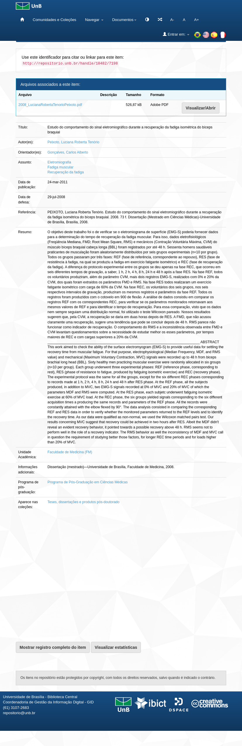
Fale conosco (207, 739)
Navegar (94, 20)
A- (172, 20)
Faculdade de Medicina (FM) (70, 452)
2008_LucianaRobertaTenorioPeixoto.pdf (50, 105)
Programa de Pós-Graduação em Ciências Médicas (88, 482)
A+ (196, 20)
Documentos (124, 20)
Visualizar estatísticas (116, 647)
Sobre (232, 739)
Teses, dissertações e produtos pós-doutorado (84, 502)
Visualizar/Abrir (200, 108)
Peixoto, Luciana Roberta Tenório (73, 142)
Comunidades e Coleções (54, 20)
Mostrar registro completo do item (53, 647)
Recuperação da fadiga (66, 172)
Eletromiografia (59, 162)
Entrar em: (176, 34)
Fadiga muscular (61, 167)
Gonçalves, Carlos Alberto (68, 152)
